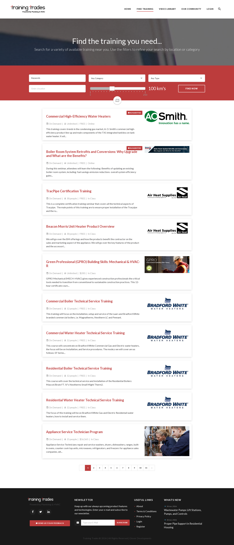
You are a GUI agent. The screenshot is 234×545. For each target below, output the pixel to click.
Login (139, 521)
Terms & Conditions (146, 511)
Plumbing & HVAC (50, 504)
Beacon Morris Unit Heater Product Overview (80, 226)
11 (146, 468)
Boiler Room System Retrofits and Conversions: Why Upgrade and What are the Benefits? (91, 154)
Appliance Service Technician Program (74, 432)
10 (140, 468)
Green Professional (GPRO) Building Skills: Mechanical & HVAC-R (93, 264)
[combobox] (117, 78)
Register (140, 526)
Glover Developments (140, 538)
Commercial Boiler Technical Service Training (79, 301)
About (139, 506)
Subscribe (122, 522)
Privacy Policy (143, 516)
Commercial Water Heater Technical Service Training (85, 333)
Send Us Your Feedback (50, 523)
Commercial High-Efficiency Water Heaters (78, 116)
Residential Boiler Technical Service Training (79, 368)
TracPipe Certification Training (68, 191)
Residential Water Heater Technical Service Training (85, 400)
